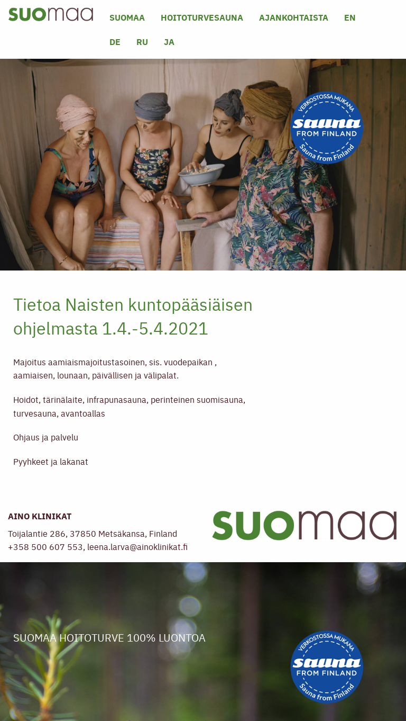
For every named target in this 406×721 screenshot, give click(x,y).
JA (169, 41)
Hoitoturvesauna (202, 17)
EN (350, 17)
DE (115, 41)
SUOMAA (127, 17)
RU (142, 41)
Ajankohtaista (293, 17)
